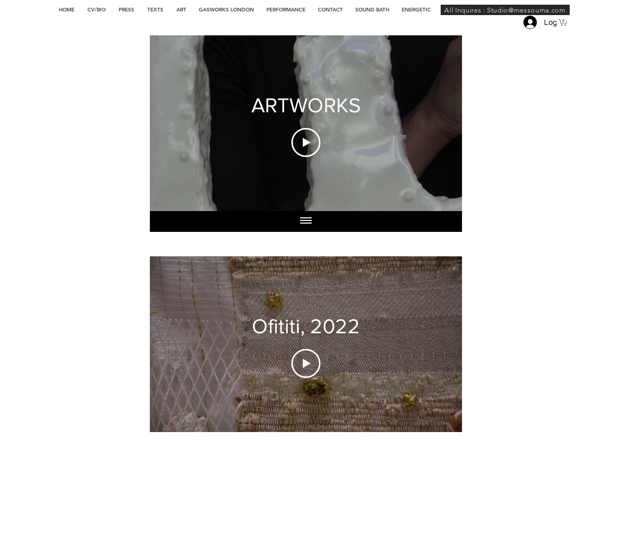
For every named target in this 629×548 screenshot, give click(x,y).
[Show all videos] (306, 221)
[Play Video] (305, 142)
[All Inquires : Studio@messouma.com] (505, 10)
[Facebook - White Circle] (547, 543)
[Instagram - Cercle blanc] (520, 543)
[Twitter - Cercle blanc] (533, 543)
